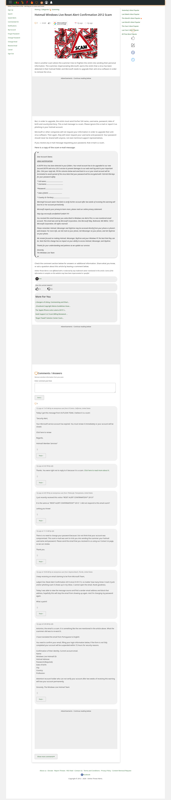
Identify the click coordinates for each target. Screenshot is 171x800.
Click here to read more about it (96, 472)
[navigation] (133, 38)
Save (38, 278)
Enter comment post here (43, 381)
